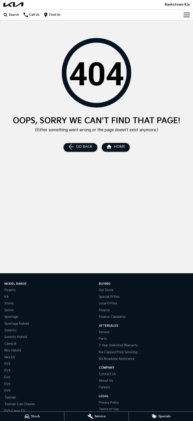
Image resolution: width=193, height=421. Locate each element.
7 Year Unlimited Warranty (118, 345)
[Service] (96, 416)
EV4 (7, 370)
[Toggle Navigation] (187, 14)
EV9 (7, 391)
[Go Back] (80, 147)
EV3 (7, 364)
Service (104, 332)
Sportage (11, 317)
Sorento (10, 330)
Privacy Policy (109, 402)
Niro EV (9, 357)
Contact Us (107, 374)
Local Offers (108, 303)
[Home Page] (13, 4)
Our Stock (106, 290)
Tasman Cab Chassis (19, 404)
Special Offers (109, 297)
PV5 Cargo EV (14, 411)
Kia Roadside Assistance (117, 359)
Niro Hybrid (12, 350)
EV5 (7, 377)
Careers (104, 387)
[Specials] (161, 416)
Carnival (10, 344)
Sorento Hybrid (15, 337)
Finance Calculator (112, 317)
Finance (104, 310)
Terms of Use (109, 409)
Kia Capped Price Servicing (118, 352)
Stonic (9, 303)
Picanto (10, 290)
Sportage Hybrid (16, 324)
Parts (103, 339)
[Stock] (32, 416)
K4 (6, 297)
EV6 (7, 384)
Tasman (10, 397)
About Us (106, 381)
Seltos (9, 310)
